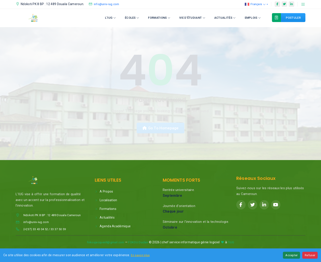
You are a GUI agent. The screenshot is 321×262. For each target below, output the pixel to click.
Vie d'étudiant (192, 17)
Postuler (291, 17)
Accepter (291, 255)
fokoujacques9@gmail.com (105, 243)
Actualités (225, 17)
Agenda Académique (113, 227)
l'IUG (231, 243)
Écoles (132, 17)
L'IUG (110, 17)
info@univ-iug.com (106, 4)
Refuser (310, 255)
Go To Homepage (160, 128)
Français (255, 4)
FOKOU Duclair (138, 243)
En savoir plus (140, 255)
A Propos (104, 192)
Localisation (106, 201)
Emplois (253, 17)
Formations (159, 17)
